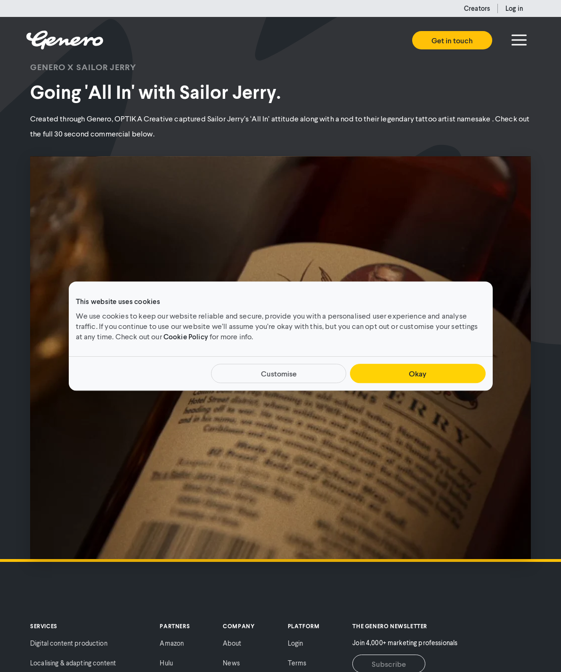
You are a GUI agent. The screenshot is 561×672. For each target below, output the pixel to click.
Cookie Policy (185, 336)
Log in (514, 8)
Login (295, 643)
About (232, 643)
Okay (417, 373)
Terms (297, 663)
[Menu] (519, 40)
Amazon (172, 643)
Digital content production (68, 643)
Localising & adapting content (73, 663)
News (231, 663)
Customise (279, 373)
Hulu (166, 663)
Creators (477, 8)
